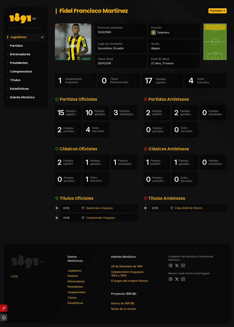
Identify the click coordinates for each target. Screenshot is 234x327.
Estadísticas (27, 89)
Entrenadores (27, 54)
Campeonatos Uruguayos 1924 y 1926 (127, 273)
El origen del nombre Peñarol (129, 280)
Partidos (27, 46)
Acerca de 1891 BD (122, 303)
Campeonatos (27, 71)
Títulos (27, 80)
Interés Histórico (27, 97)
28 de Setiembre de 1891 (126, 266)
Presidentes (27, 63)
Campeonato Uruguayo (100, 217)
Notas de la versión (123, 308)
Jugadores (27, 37)
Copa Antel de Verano (188, 208)
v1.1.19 (14, 276)
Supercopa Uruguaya (99, 208)
